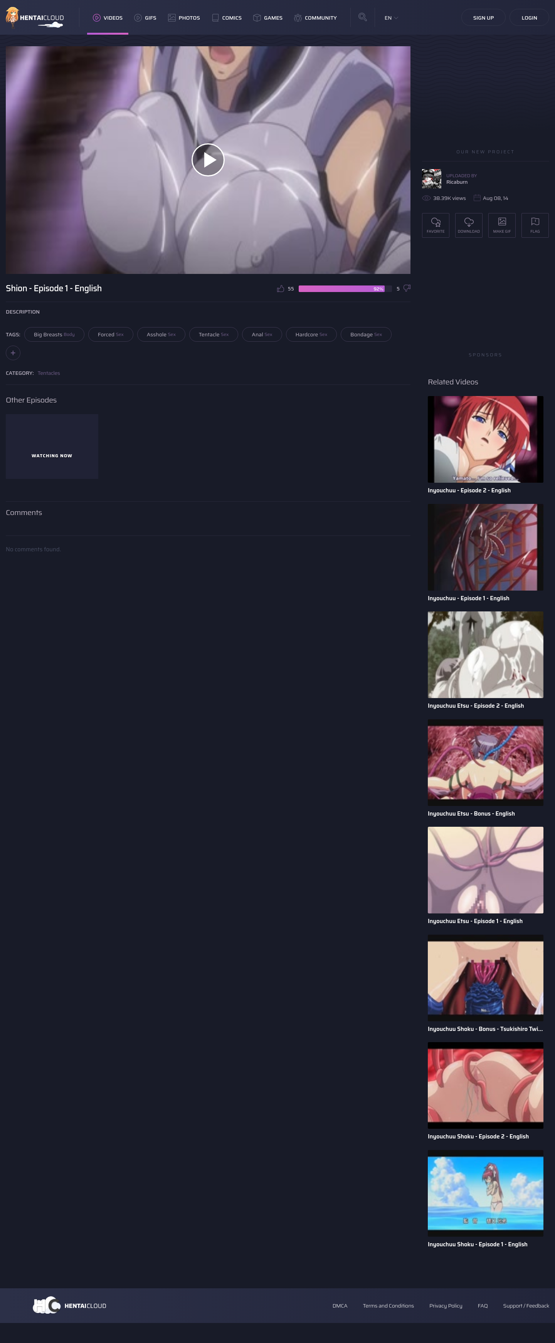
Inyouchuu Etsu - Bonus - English (474, 821)
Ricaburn (457, 182)
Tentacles (49, 373)
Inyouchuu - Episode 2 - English (472, 490)
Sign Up (483, 17)
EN (388, 17)
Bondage (366, 334)
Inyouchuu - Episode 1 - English (471, 601)
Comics (227, 17)
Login (529, 17)
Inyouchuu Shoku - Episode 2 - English (481, 1152)
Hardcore (312, 334)
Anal (262, 334)
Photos (184, 17)
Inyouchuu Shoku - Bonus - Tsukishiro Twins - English (485, 1041)
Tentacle (214, 334)
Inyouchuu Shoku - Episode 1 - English (481, 1262)
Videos (108, 17)
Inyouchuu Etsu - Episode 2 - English (479, 711)
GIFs (145, 17)
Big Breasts (54, 334)
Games (268, 17)
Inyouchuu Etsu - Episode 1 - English (478, 931)
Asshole (161, 334)
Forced (111, 334)
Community (315, 17)
